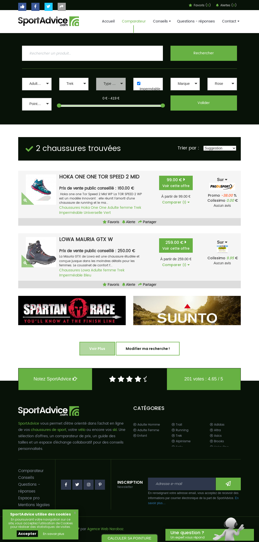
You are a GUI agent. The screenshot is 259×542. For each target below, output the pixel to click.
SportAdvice (28, 423)
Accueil (108, 21)
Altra (215, 430)
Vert (107, 213)
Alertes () (226, 5)
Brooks (217, 441)
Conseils (161, 21)
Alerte (128, 222)
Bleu (87, 275)
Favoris (111, 222)
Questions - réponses (196, 21)
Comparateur (134, 21)
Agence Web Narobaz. (105, 529)
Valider (204, 103)
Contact (230, 21)
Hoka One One (93, 208)
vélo (81, 430)
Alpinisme (181, 441)
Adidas (217, 425)
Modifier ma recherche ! (148, 348)
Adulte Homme (146, 425)
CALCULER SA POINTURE (130, 538)
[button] (37, 84)
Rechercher (203, 53)
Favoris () (200, 5)
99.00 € (175, 182)
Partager (147, 222)
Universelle (93, 213)
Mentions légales (34, 505)
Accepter (27, 533)
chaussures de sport (48, 430)
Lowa (85, 270)
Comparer (176, 202)
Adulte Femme (146, 430)
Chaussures (69, 208)
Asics (216, 436)
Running (180, 430)
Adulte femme (120, 208)
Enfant (140, 436)
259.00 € (175, 245)
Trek (137, 208)
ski (115, 430)
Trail (177, 425)
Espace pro (28, 498)
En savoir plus (53, 534)
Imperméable (150, 89)
